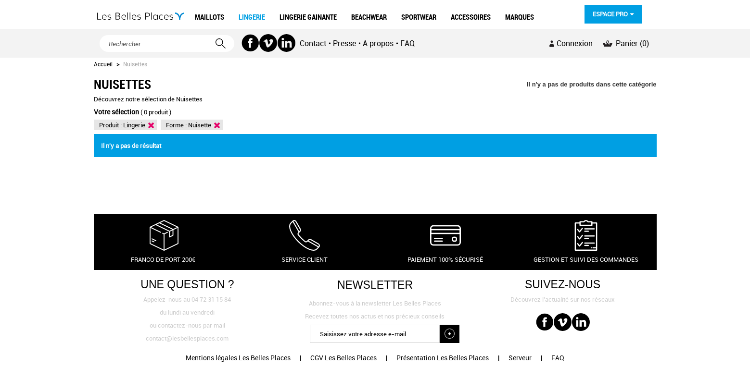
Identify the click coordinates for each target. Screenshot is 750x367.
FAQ (407, 43)
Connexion (575, 43)
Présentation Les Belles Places (442, 357)
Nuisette (199, 125)
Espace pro (610, 14)
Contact (313, 43)
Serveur (520, 357)
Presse (344, 43)
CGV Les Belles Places (343, 357)
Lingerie (134, 125)
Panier (632, 43)
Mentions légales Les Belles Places (238, 357)
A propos (378, 43)
